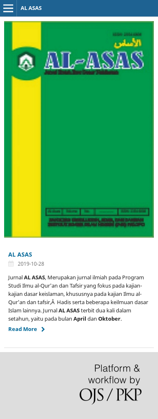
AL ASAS (31, 8)
